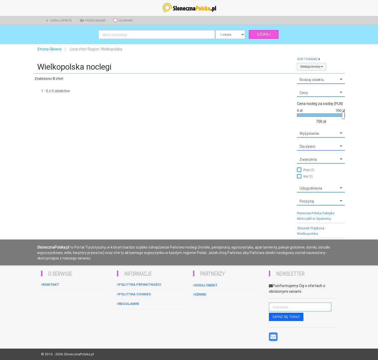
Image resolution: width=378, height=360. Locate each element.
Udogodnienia (311, 188)
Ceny (304, 92)
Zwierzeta (308, 159)
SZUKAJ (263, 34)
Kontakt (50, 284)
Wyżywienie (309, 133)
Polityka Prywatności (139, 284)
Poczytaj (307, 201)
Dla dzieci (307, 146)
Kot (308, 176)
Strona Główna (49, 49)
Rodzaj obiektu (312, 79)
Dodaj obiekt (205, 285)
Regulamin (128, 304)
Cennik (199, 294)
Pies (308, 170)
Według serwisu (311, 66)
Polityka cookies (134, 294)
